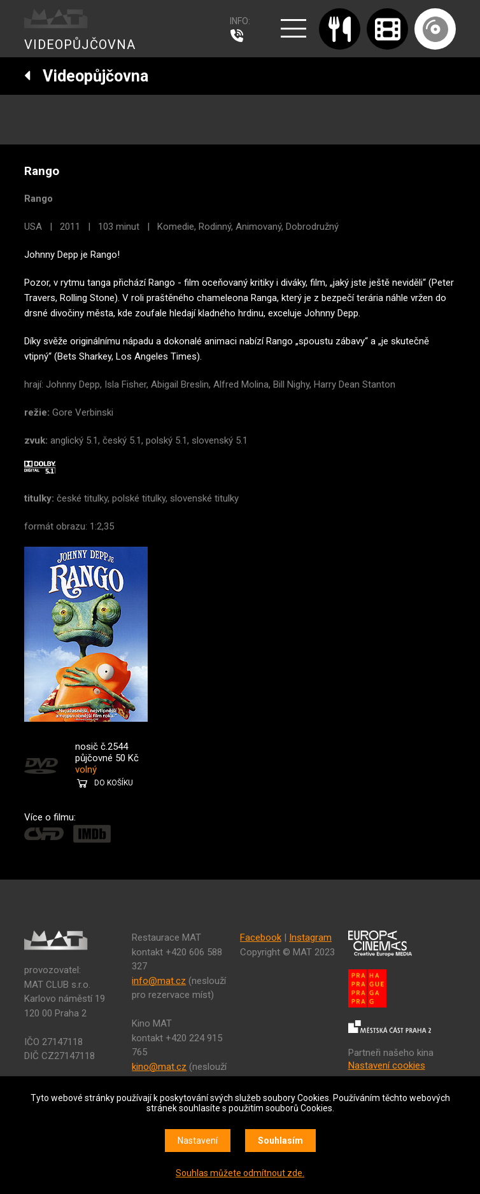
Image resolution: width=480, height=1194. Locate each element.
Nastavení (198, 1140)
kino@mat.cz (159, 1066)
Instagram (310, 937)
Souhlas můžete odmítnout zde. (240, 1173)
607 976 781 (240, 35)
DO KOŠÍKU (113, 782)
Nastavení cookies (386, 1065)
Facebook (260, 937)
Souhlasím (280, 1140)
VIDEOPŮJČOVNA (80, 44)
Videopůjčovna (86, 76)
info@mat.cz (159, 981)
